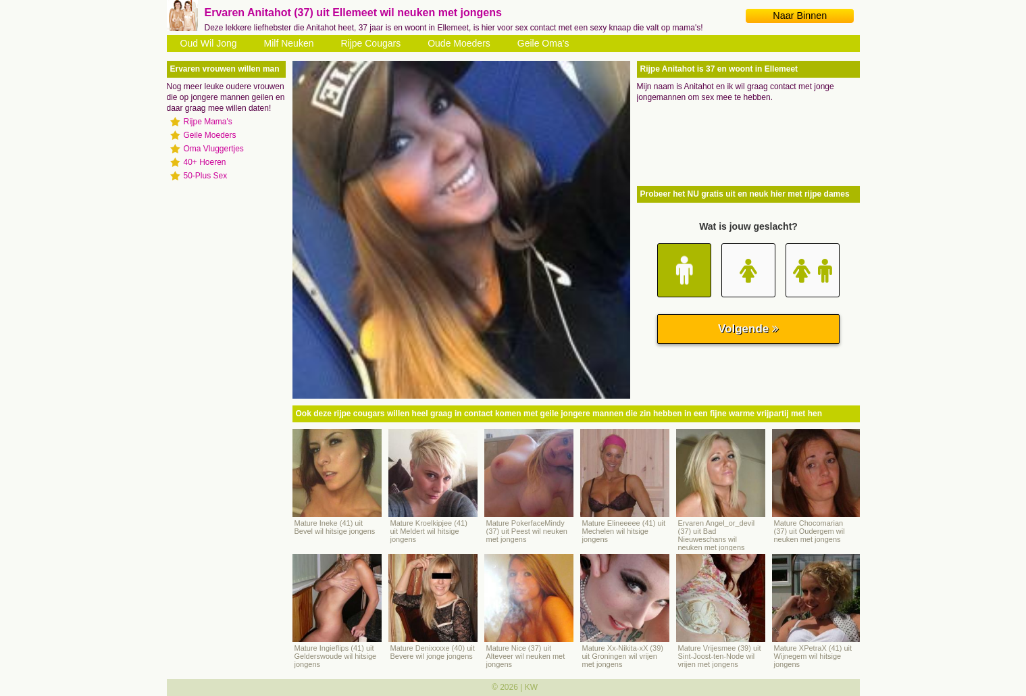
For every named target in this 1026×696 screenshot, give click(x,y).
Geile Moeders (210, 135)
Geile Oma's (543, 43)
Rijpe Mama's (208, 121)
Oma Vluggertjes (214, 148)
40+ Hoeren (205, 162)
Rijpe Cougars (370, 43)
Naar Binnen (800, 15)
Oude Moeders (459, 43)
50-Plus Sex (206, 175)
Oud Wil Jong (208, 43)
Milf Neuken (289, 43)
